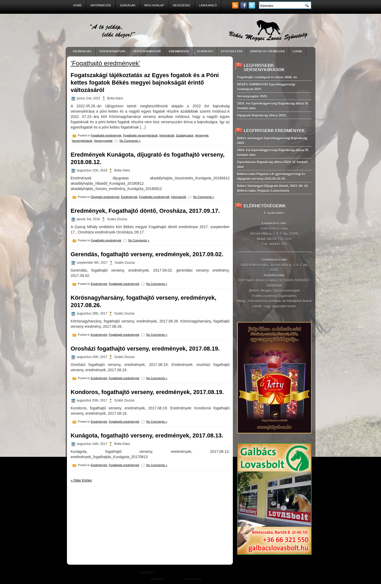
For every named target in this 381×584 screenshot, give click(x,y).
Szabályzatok (184, 135)
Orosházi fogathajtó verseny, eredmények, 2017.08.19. (145, 348)
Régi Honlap (154, 5)
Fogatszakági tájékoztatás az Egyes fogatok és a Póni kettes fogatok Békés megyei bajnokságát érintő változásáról (145, 82)
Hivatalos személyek (267, 51)
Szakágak (127, 5)
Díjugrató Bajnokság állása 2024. (262, 115)
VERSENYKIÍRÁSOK (147, 51)
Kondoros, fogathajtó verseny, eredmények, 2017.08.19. (147, 392)
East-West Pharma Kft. (216, 579)
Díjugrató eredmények (105, 196)
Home (77, 5)
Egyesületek (232, 51)
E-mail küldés (274, 213)
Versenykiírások (82, 140)
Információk (100, 5)
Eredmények (129, 196)
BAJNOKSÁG (82, 51)
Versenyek (201, 135)
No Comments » (130, 140)
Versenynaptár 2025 (252, 96)
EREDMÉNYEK (179, 51)
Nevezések (181, 5)
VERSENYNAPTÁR (112, 51)
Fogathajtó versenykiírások (140, 135)
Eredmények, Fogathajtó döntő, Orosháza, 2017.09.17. (145, 210)
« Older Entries (81, 480)
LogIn (297, 51)
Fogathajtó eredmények (106, 135)
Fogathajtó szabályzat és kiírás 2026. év (267, 77)
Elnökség (205, 51)
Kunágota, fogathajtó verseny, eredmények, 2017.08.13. (147, 435)
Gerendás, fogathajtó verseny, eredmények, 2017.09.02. (147, 254)
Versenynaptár (103, 140)
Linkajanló (208, 5)
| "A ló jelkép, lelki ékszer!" (199, 572)
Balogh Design (174, 579)
